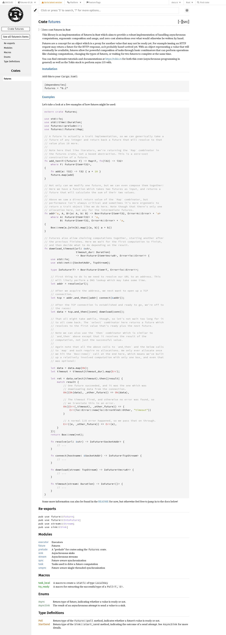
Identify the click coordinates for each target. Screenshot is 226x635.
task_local (44, 582)
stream (42, 556)
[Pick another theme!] (35, 10)
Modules (8, 48)
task (40, 564)
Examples (48, 97)
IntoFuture (71, 520)
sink (40, 553)
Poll (40, 620)
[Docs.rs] (7, 2)
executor (43, 542)
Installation (49, 69)
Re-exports (9, 43)
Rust (188, 2)
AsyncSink (44, 605)
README (103, 501)
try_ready (43, 586)
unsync (42, 567)
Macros (7, 52)
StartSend (44, 624)
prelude (43, 549)
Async (41, 601)
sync (40, 560)
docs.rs (175, 2)
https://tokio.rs (113, 59)
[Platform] (74, 2)
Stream (68, 523)
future (41, 545)
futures (7, 78)
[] (180, 22)
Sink (63, 527)
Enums (7, 57)
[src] (185, 22)
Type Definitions (12, 61)
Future (68, 516)
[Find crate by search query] (213, 2)
